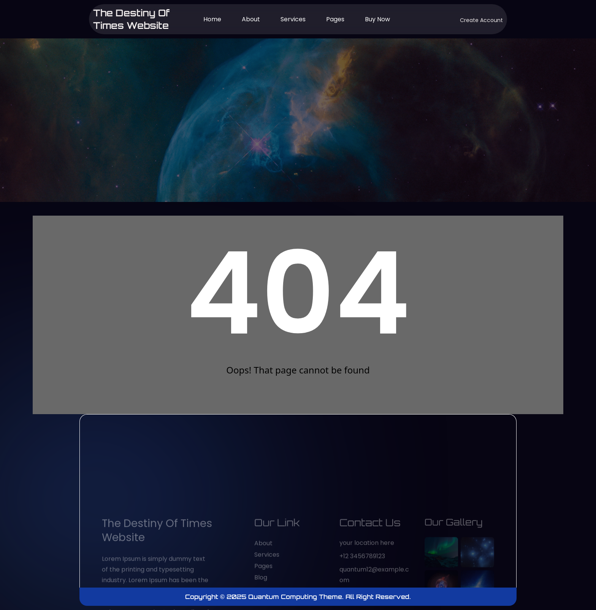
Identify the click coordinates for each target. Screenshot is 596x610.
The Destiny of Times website (132, 19)
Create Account (481, 20)
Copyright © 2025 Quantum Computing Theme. (265, 596)
